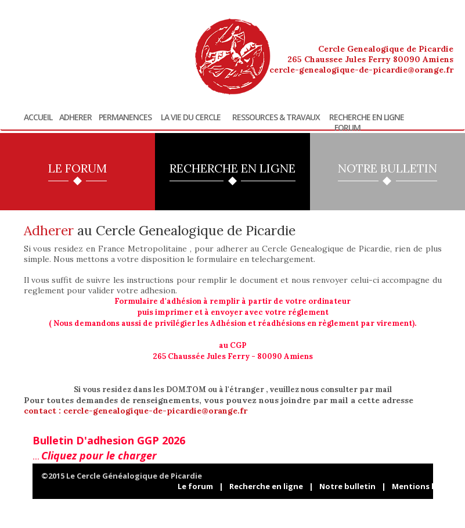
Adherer (75, 117)
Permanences (125, 117)
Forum (347, 128)
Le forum (195, 486)
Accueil (38, 117)
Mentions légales (425, 486)
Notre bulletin (347, 486)
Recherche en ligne (366, 117)
